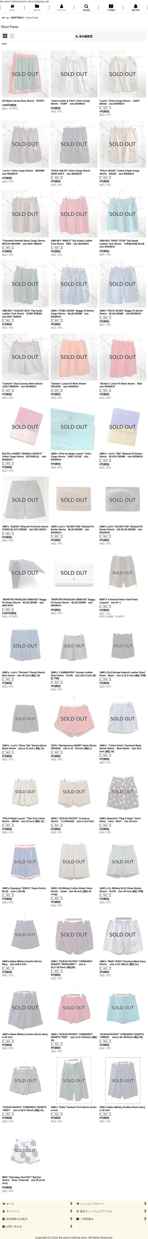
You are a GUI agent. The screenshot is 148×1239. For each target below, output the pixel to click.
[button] (86, 8)
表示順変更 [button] (84, 36)
